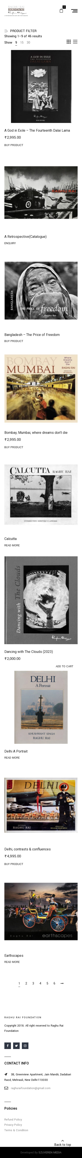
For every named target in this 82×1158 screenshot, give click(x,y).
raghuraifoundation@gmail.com (31, 1088)
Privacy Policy (13, 1125)
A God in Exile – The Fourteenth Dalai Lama (37, 130)
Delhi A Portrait (16, 751)
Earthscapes (13, 956)
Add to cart (64, 666)
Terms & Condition (16, 1130)
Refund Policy (13, 1120)
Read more (12, 545)
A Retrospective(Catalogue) (25, 237)
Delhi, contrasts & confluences (27, 849)
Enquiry (10, 243)
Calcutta (10, 539)
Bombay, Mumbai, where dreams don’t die (36, 433)
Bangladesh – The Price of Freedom (32, 335)
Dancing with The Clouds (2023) (28, 652)
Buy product (13, 145)
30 (28, 42)
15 (22, 42)
